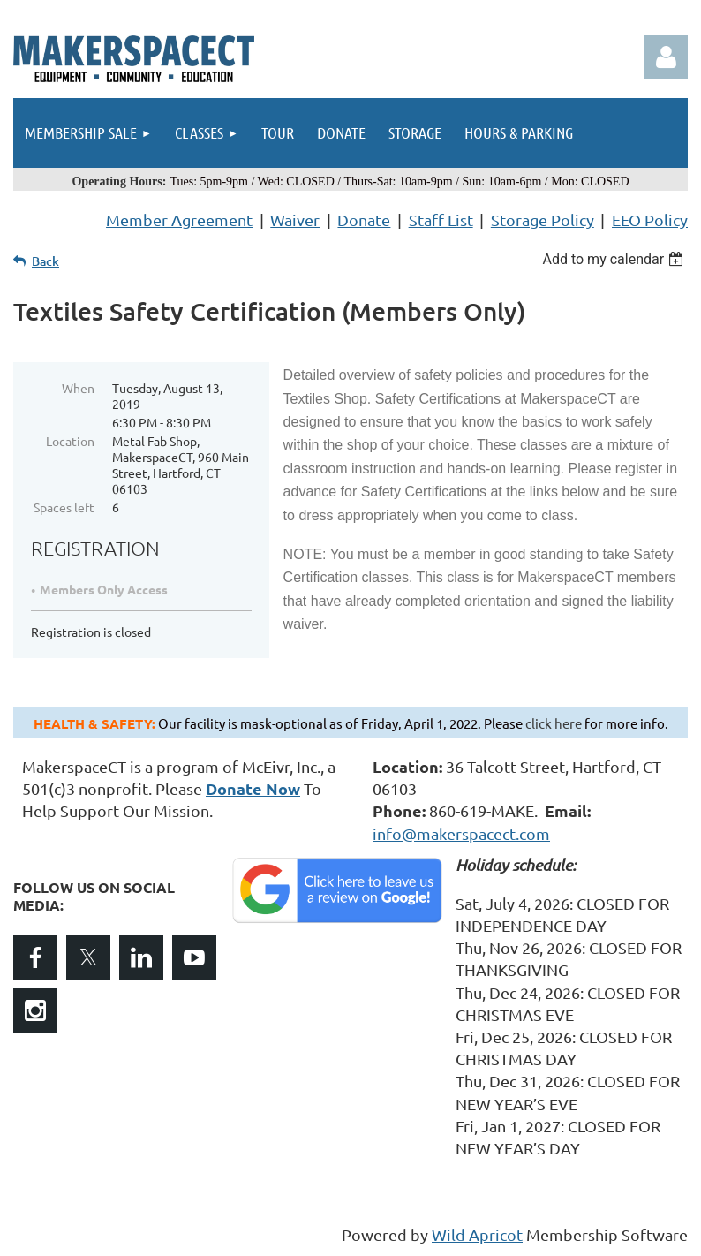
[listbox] (615, 259)
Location (70, 441)
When (78, 388)
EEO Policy (650, 219)
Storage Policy (542, 219)
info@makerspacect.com (461, 833)
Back (45, 261)
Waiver (295, 219)
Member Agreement (179, 219)
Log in (666, 57)
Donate (363, 219)
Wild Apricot (477, 1234)
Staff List (441, 219)
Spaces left (64, 507)
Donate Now (253, 788)
